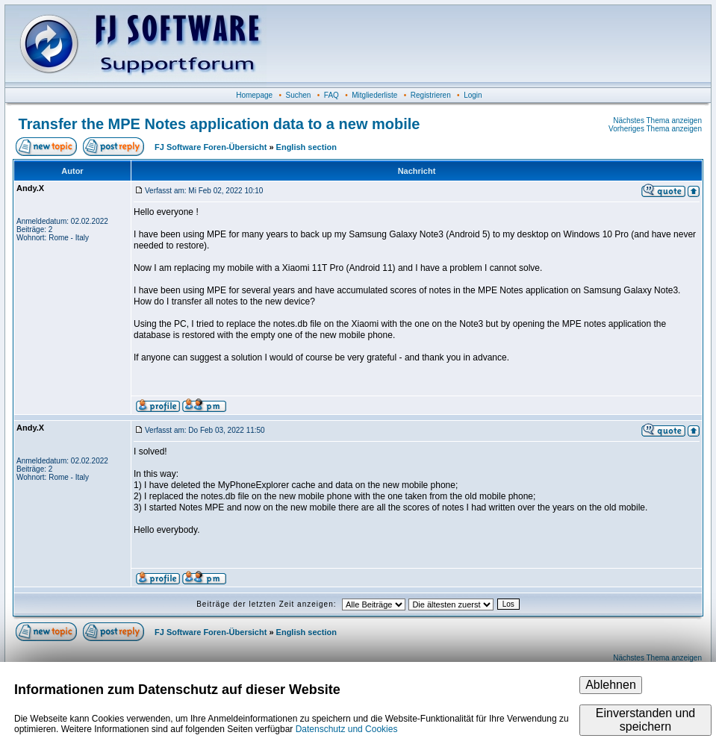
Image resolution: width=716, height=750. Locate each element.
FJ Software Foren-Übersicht (211, 147)
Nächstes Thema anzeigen (657, 120)
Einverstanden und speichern (645, 720)
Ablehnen (610, 684)
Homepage (254, 95)
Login (473, 95)
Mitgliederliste (374, 95)
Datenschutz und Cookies (347, 729)
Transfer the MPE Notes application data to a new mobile (219, 124)
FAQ (331, 95)
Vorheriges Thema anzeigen (655, 129)
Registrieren (431, 95)
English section (306, 147)
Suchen (298, 95)
